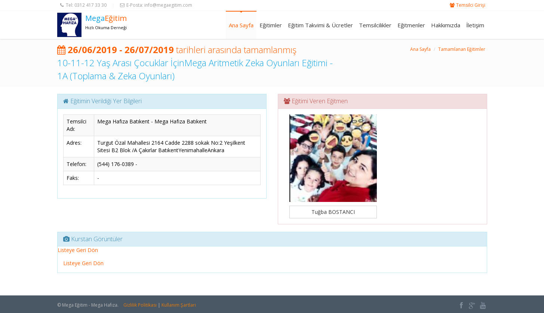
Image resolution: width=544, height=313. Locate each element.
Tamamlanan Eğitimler (461, 49)
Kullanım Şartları (179, 305)
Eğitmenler (411, 25)
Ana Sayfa (241, 25)
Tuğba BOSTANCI (333, 211)
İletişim (475, 25)
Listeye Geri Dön (78, 250)
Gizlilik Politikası (140, 305)
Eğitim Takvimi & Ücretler (320, 25)
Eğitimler (270, 25)
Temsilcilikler (375, 25)
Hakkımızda (445, 25)
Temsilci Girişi (470, 5)
